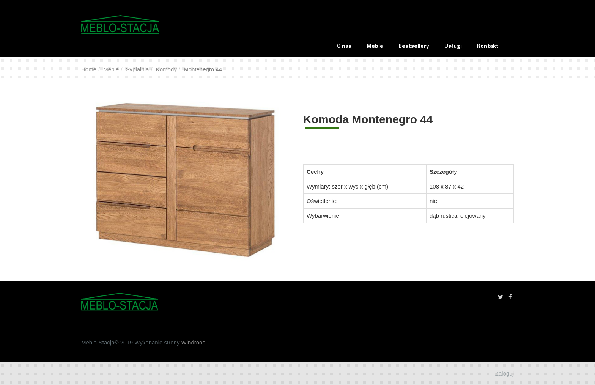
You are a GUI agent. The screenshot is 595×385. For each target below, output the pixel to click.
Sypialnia (137, 69)
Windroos (192, 342)
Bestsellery (413, 45)
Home (88, 69)
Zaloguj (504, 373)
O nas (344, 45)
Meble (375, 45)
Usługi (453, 45)
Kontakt (488, 45)
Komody (166, 69)
